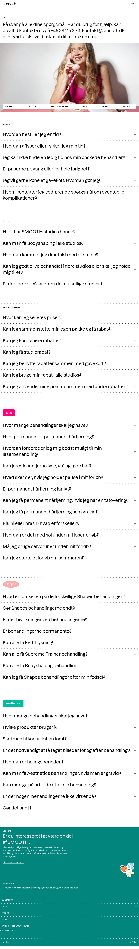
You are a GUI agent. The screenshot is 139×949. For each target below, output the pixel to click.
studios (32, 106)
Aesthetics (128, 106)
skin (85, 106)
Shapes (105, 106)
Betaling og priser (59, 106)
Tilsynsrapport (7, 930)
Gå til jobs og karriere (13, 862)
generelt (9, 106)
